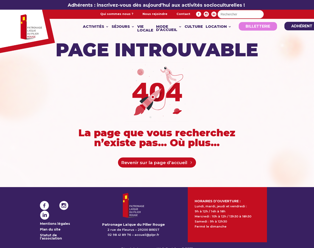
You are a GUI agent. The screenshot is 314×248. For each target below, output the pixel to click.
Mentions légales (55, 224)
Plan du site (50, 230)
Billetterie (258, 26)
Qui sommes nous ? (116, 14)
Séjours (121, 27)
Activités (93, 27)
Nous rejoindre (155, 14)
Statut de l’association (51, 237)
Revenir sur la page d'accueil (154, 162)
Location (216, 27)
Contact (183, 14)
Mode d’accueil (166, 28)
